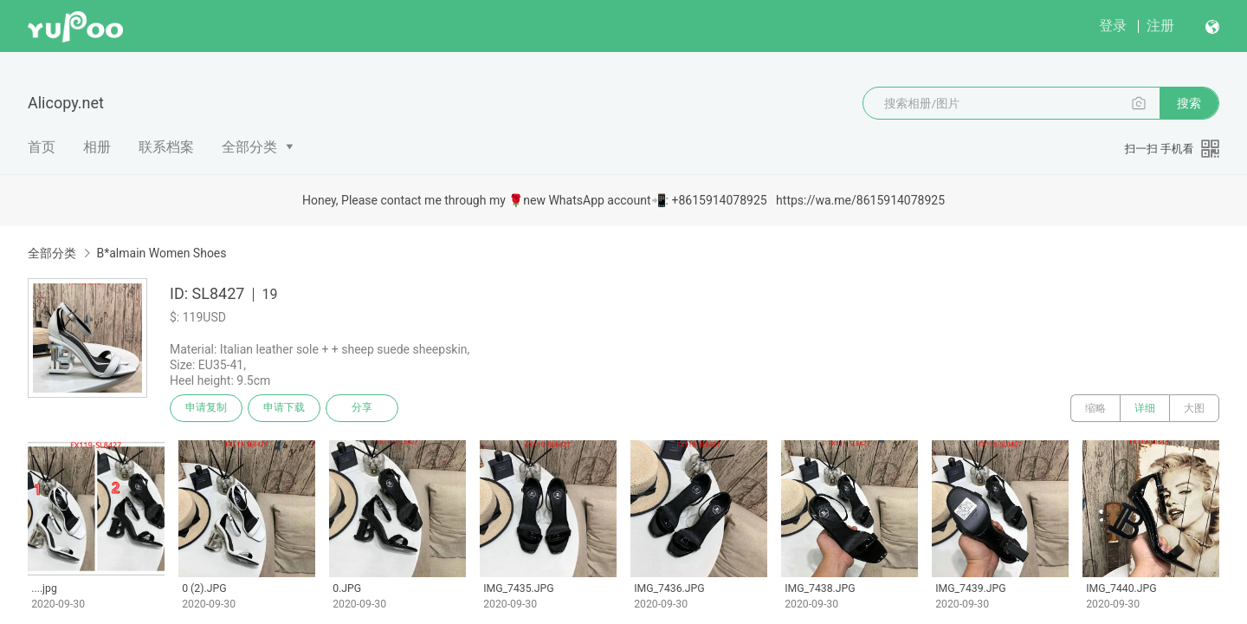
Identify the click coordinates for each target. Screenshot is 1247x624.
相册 (97, 147)
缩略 (1095, 408)
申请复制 (206, 408)
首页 (41, 147)
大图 (1194, 408)
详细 (1144, 408)
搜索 (1189, 103)
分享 (362, 408)
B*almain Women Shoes (161, 253)
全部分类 (249, 147)
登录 (1113, 25)
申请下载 (284, 408)
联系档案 (166, 147)
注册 (1160, 25)
